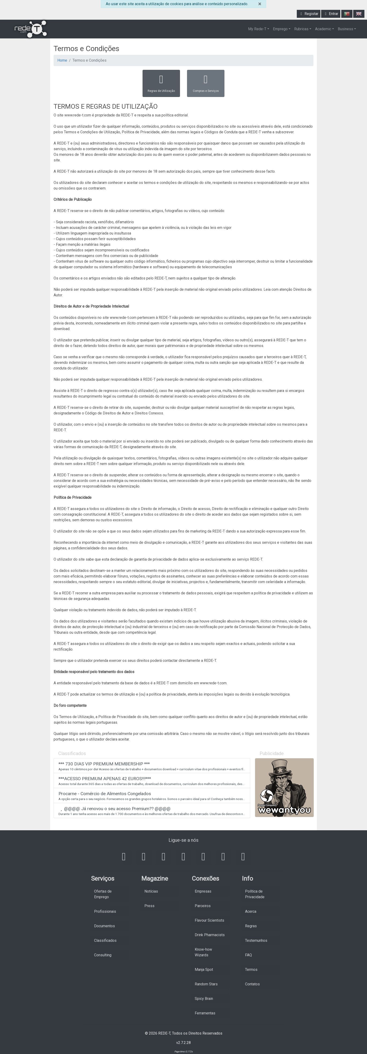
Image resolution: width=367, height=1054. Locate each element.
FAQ (248, 955)
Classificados (105, 940)
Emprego (280, 29)
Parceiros (203, 906)
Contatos (252, 984)
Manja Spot (204, 969)
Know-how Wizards (203, 952)
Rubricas (301, 29)
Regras (251, 926)
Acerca (250, 911)
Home (62, 60)
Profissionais (105, 911)
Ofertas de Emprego (103, 894)
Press (149, 906)
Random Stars (206, 984)
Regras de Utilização (161, 83)
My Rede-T (257, 29)
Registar (308, 13)
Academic (323, 29)
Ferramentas (205, 1013)
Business (345, 29)
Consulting (102, 955)
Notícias (151, 891)
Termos (251, 969)
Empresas (203, 891)
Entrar (330, 13)
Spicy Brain (204, 998)
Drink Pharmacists (210, 935)
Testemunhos (256, 940)
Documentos (104, 926)
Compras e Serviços (206, 83)
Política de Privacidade (254, 894)
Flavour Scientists (209, 920)
